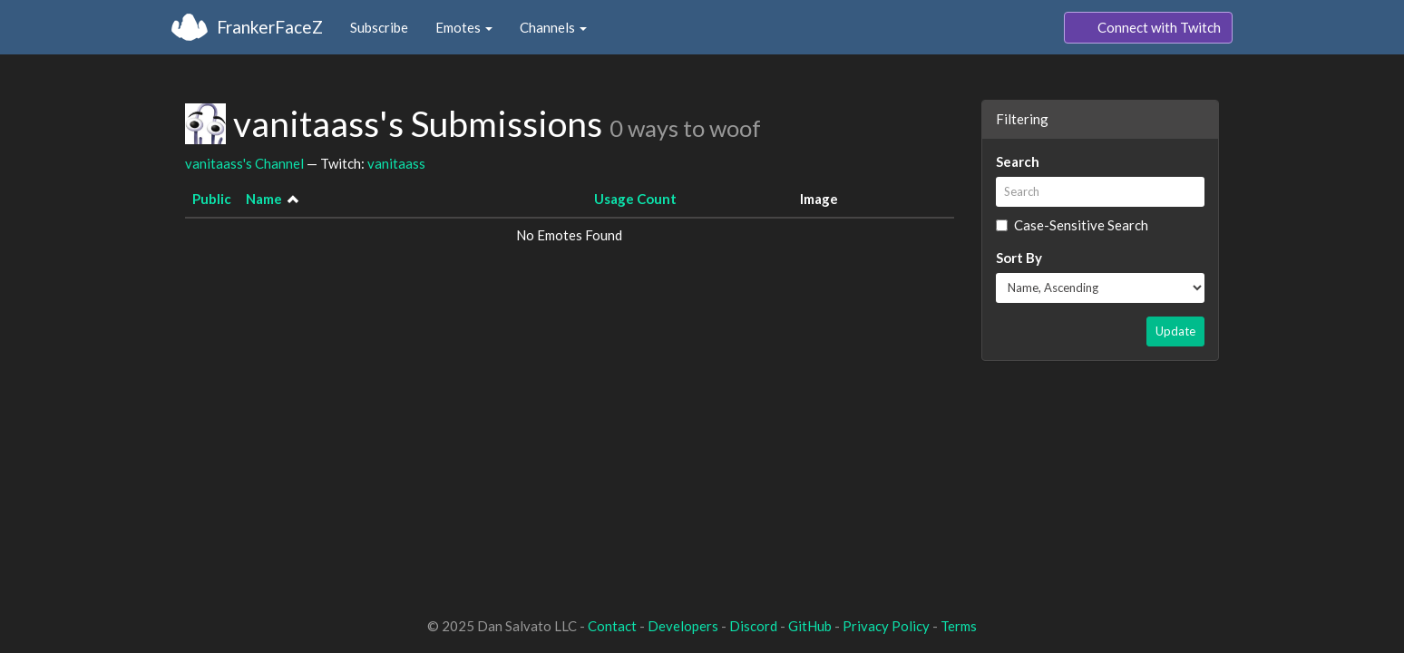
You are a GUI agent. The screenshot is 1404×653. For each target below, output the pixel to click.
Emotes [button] (463, 27)
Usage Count (635, 198)
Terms (959, 626)
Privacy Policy (886, 626)
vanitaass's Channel (244, 163)
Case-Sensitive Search (1072, 225)
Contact (612, 626)
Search (1017, 161)
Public (211, 198)
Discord (753, 626)
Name (264, 198)
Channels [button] (553, 27)
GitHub (810, 626)
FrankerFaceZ (270, 26)
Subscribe (379, 27)
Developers (683, 626)
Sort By (1019, 257)
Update (1175, 331)
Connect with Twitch (1148, 28)
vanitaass (396, 163)
